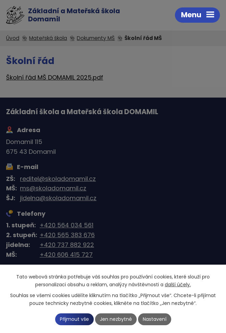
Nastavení (154, 319)
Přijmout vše (74, 319)
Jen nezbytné (116, 319)
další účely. (178, 284)
